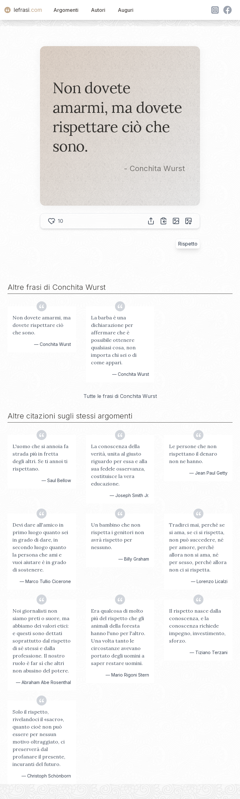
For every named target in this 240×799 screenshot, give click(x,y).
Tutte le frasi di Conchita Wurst (120, 396)
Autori (98, 10)
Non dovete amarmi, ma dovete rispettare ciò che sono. (41, 325)
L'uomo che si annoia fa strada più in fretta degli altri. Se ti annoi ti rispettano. (40, 457)
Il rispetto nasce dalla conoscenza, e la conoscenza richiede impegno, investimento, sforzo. (197, 626)
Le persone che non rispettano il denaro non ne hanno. (193, 453)
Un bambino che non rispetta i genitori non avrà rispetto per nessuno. (117, 536)
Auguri (125, 10)
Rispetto (188, 244)
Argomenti (65, 10)
